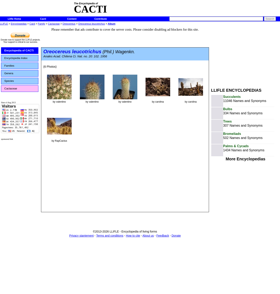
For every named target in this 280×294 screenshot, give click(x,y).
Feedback (162, 235)
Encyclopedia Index (16, 58)
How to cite (133, 235)
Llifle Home (14, 18)
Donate (176, 235)
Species (9, 80)
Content (71, 18)
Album (111, 23)
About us (148, 235)
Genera (8, 73)
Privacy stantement (81, 235)
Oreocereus (69, 23)
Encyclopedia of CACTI (19, 50)
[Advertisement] (245, 55)
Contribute (100, 18)
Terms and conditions (109, 235)
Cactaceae (54, 23)
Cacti (43, 18)
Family (41, 23)
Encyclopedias (18, 23)
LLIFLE (4, 23)
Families (9, 65)
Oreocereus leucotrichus (91, 23)
